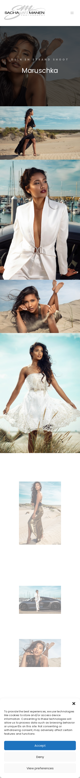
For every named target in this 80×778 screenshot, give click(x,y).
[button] (74, 703)
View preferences (40, 768)
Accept (40, 745)
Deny (40, 757)
